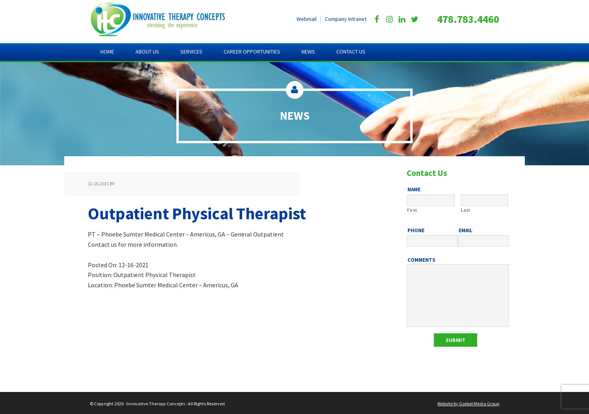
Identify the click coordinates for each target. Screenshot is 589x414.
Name (413, 190)
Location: (101, 285)
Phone (415, 230)
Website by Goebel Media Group (468, 402)
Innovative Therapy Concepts (165, 19)
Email (465, 230)
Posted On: (102, 265)
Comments (421, 260)
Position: (100, 275)
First (412, 210)
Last (465, 210)
